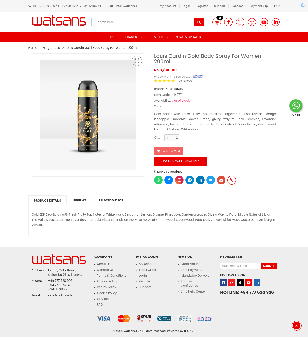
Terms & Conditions (111, 275)
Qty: (157, 137)
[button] (216, 22)
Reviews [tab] (80, 200)
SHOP (109, 37)
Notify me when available (180, 161)
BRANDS (131, 37)
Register (202, 6)
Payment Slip (259, 6)
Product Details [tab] (47, 200)
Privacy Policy (107, 281)
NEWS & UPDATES (189, 37)
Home (32, 48)
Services (237, 6)
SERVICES (157, 37)
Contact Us (105, 270)
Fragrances (51, 48)
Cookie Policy (107, 293)
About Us (103, 264)
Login (186, 6)
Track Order (147, 270)
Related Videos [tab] (111, 200)
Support (219, 6)
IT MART (189, 331)
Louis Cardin (173, 89)
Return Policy (106, 287)
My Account (168, 6)
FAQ (277, 6)
